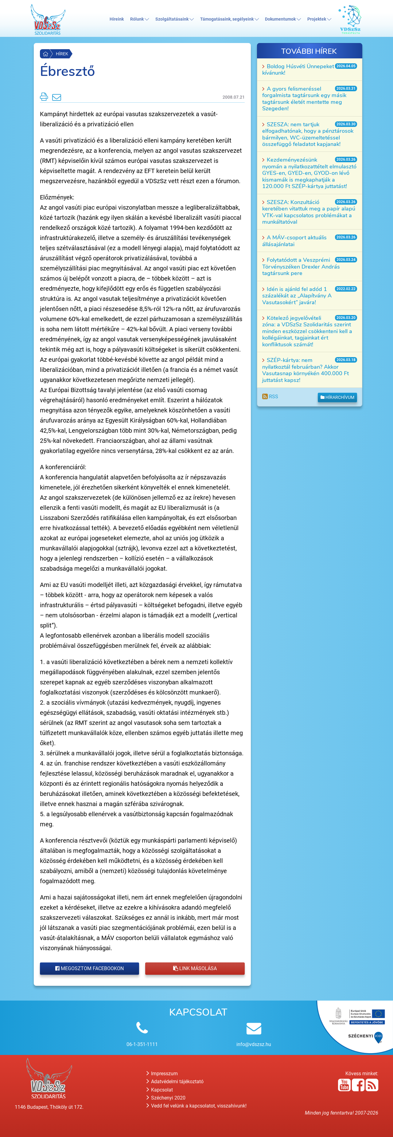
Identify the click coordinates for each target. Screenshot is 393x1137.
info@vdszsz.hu (253, 1044)
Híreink (117, 19)
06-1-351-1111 (142, 1044)
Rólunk (139, 19)
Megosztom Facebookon (89, 968)
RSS (270, 396)
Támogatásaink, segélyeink (229, 19)
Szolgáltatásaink (174, 19)
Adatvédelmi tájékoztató (175, 1081)
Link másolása (195, 968)
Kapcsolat (159, 1090)
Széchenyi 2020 (165, 1098)
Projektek (319, 19)
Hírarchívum (337, 397)
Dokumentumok (283, 19)
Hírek (62, 53)
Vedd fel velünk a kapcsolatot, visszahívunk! (196, 1106)
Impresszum (162, 1073)
